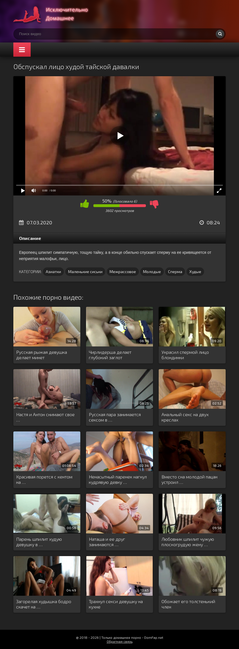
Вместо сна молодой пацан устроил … (189, 479)
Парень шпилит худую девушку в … (39, 541)
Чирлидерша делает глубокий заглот (110, 354)
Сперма (175, 271)
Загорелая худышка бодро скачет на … (43, 604)
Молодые (152, 271)
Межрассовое (123, 271)
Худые (195, 271)
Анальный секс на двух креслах (185, 417)
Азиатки (53, 271)
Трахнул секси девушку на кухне (116, 604)
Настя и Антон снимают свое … (45, 417)
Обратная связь (120, 641)
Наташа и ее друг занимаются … (107, 541)
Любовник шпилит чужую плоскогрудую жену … (188, 541)
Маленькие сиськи (85, 271)
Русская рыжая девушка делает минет (41, 354)
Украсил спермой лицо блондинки (185, 354)
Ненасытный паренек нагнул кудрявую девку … (118, 479)
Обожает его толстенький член (188, 604)
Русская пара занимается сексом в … (115, 417)
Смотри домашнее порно (55, 14)
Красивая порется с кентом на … (44, 479)
